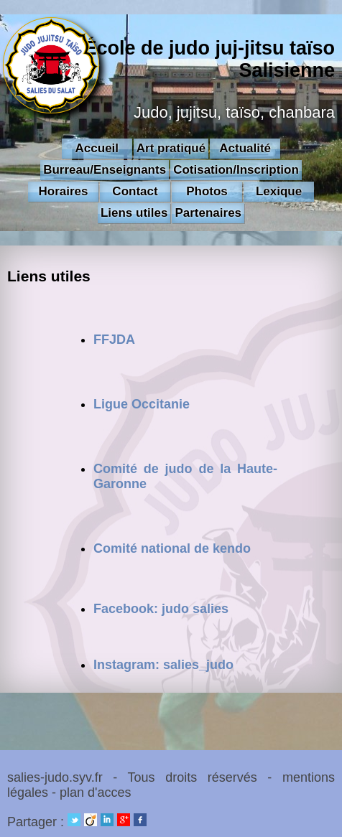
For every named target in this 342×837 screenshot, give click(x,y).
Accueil (97, 148)
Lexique (279, 191)
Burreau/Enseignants (104, 170)
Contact (134, 191)
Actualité (245, 148)
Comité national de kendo (172, 548)
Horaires (63, 191)
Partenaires (208, 213)
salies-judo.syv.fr (55, 777)
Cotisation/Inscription (236, 170)
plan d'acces (95, 792)
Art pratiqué (171, 148)
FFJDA (114, 339)
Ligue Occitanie (141, 404)
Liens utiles (134, 213)
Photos (207, 191)
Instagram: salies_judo (163, 665)
